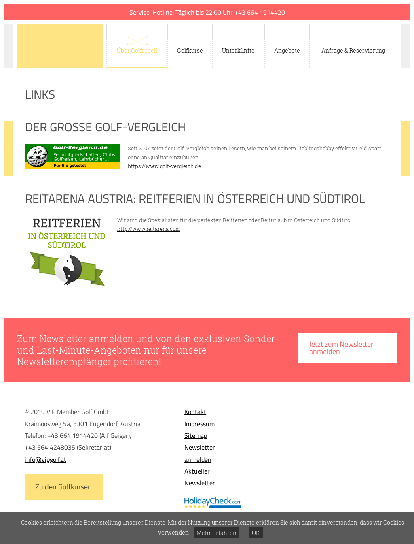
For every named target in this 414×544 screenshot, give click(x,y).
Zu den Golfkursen (63, 486)
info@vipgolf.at (45, 459)
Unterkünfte (238, 50)
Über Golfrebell (137, 50)
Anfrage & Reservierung (353, 50)
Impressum (199, 424)
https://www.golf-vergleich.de (164, 166)
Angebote (287, 50)
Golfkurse (190, 50)
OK (256, 533)
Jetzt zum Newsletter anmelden (341, 348)
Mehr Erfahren (216, 533)
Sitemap (195, 435)
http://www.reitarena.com (148, 229)
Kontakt (195, 411)
